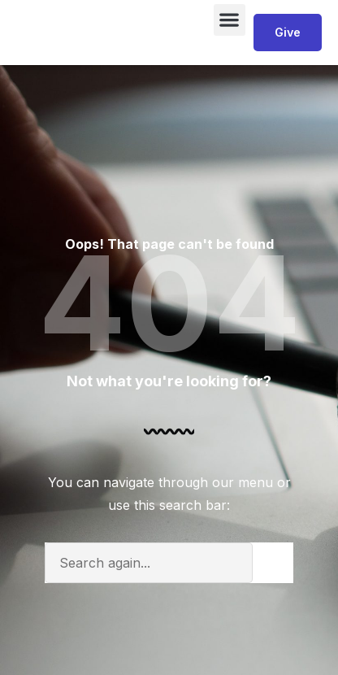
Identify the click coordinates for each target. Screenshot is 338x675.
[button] (229, 20)
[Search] (273, 562)
